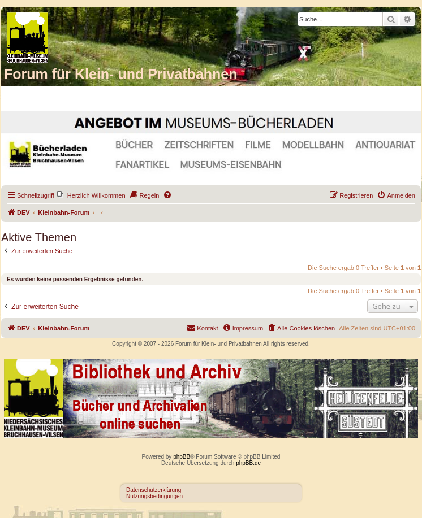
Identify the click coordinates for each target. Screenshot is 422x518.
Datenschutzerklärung (153, 490)
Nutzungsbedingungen (154, 496)
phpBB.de (248, 463)
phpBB (181, 457)
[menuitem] (91, 195)
